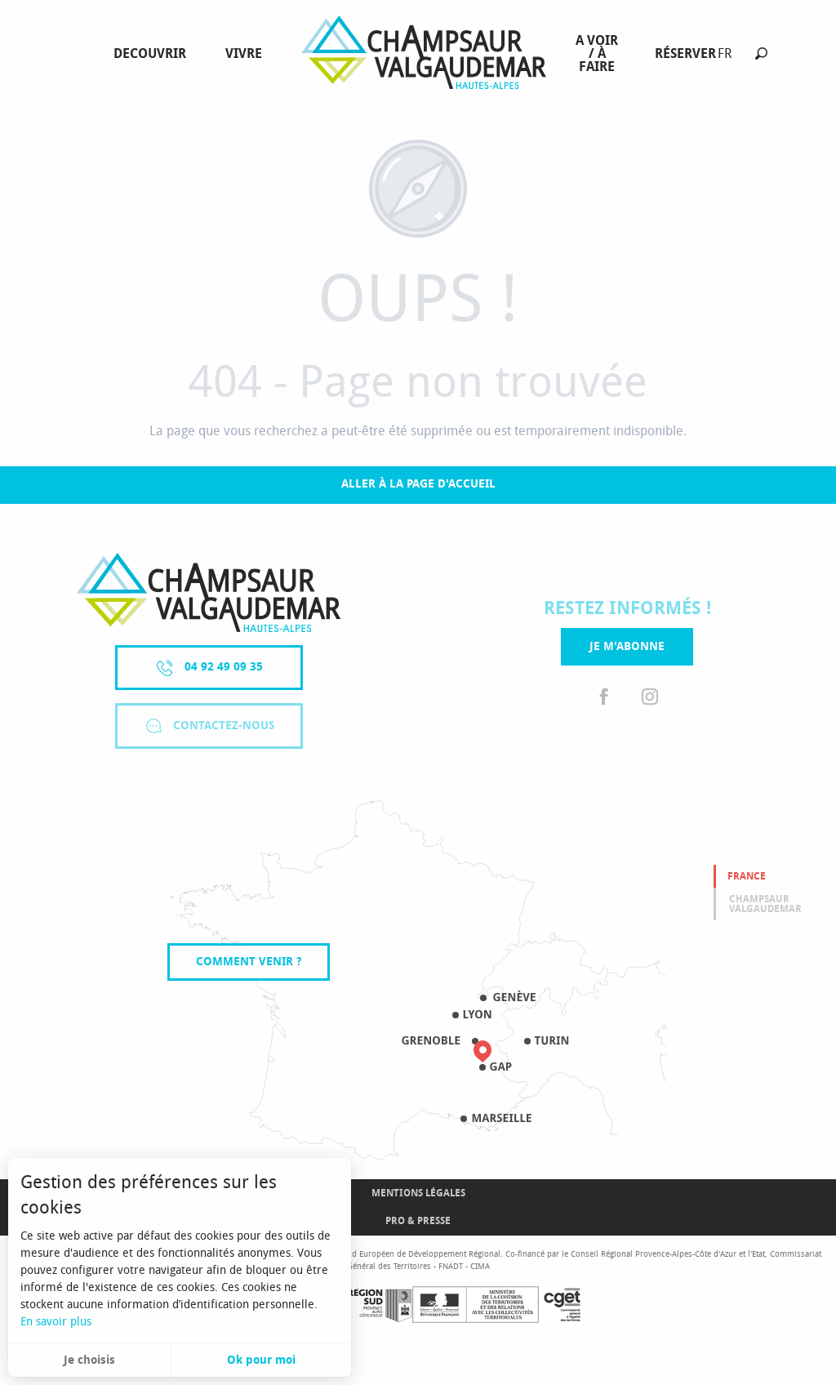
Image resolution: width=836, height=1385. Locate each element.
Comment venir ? (248, 962)
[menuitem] (153, 53)
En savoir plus (55, 1322)
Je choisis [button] (89, 1360)
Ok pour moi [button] (261, 1360)
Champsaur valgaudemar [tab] (765, 904)
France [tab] (746, 876)
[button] (761, 53)
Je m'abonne (627, 646)
